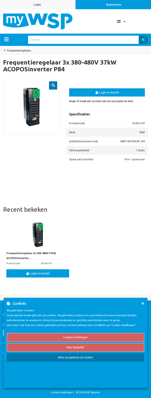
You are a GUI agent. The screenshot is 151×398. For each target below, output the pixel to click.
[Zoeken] (143, 40)
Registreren (113, 4)
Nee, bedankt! (75, 347)
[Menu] (6, 39)
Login (37, 4)
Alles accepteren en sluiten (75, 357)
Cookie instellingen (75, 337)
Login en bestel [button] (107, 92)
